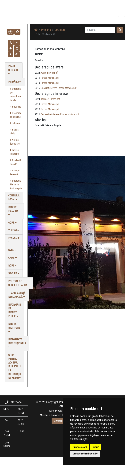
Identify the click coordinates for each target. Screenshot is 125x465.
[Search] (100, 30)
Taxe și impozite (14, 152)
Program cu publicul (15, 115)
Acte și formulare (15, 141)
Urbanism (15, 123)
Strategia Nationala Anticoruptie (16, 184)
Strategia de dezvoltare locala (15, 94)
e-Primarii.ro (55, 415)
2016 (37, 88)
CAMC (12, 257)
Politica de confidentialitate (19, 283)
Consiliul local (13, 197)
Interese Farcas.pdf (50, 99)
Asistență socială (15, 162)
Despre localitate (14, 211)
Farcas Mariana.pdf (50, 77)
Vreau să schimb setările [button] (85, 453)
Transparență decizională (16, 295)
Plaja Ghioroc (13, 70)
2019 (37, 77)
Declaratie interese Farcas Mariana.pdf (60, 114)
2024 (37, 72)
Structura (15, 106)
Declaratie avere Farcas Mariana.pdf (58, 88)
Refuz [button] (96, 447)
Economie (13, 240)
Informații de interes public (14, 310)
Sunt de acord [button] (80, 447)
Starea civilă (14, 131)
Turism (13, 230)
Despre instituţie (14, 327)
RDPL (12, 265)
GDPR (12, 222)
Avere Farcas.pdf (49, 72)
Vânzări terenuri (14, 172)
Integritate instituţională (17, 343)
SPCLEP (13, 273)
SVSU (12, 249)
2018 (37, 82)
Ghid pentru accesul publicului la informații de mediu (14, 366)
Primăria (14, 81)
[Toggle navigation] (121, 14)
